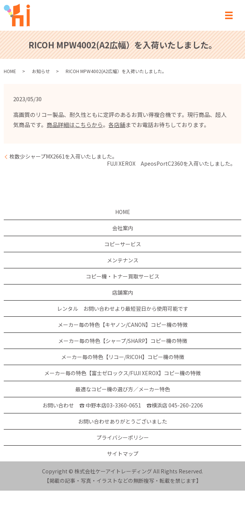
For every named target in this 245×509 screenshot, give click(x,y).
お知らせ (41, 71)
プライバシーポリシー (122, 437)
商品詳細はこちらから (75, 125)
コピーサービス (122, 244)
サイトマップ (122, 453)
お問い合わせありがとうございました (122, 421)
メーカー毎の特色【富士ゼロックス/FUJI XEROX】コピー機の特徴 (122, 373)
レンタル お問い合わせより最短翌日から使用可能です (122, 308)
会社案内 (122, 228)
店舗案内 (122, 292)
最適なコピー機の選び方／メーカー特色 (122, 389)
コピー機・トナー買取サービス (122, 276)
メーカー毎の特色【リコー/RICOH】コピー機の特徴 (122, 357)
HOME (10, 71)
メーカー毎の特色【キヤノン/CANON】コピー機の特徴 (123, 324)
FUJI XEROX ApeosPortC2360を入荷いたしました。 (171, 163)
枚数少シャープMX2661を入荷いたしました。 (63, 156)
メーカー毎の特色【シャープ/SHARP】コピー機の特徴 (122, 340)
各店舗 (116, 125)
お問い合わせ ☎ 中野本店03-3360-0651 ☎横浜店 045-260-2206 (122, 405)
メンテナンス (122, 260)
